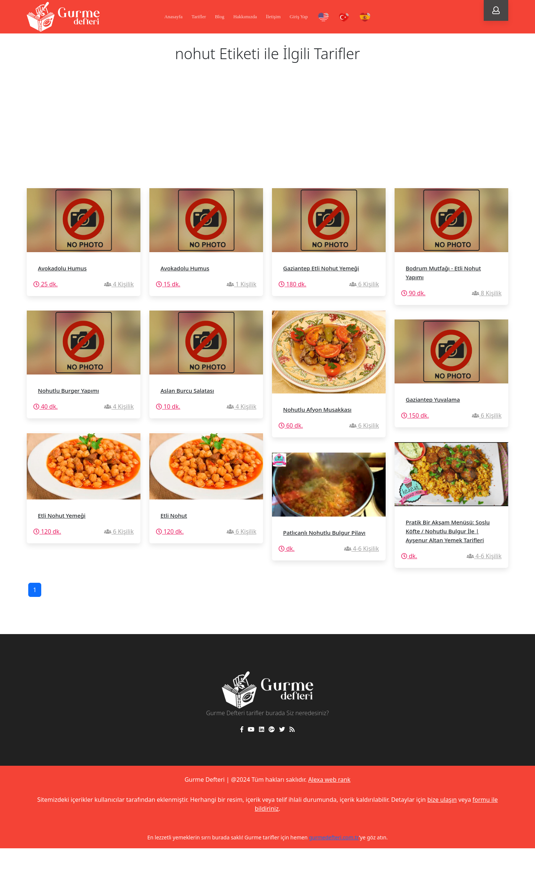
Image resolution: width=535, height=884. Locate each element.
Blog (219, 16)
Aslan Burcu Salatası (187, 390)
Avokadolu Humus (62, 268)
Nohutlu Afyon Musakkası (317, 409)
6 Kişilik (364, 284)
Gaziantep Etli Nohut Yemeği (321, 268)
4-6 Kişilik (484, 556)
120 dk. (47, 531)
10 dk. (168, 406)
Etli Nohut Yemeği (61, 515)
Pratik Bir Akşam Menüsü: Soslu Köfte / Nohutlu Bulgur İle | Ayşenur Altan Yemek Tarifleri (448, 531)
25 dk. (45, 284)
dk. (409, 556)
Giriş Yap (299, 16)
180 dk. (292, 284)
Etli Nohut (173, 515)
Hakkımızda (245, 16)
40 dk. (45, 406)
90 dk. (413, 293)
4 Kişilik (119, 284)
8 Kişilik (487, 293)
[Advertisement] (267, 132)
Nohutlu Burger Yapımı (68, 390)
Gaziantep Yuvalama (433, 399)
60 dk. (291, 425)
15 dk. (168, 284)
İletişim (273, 16)
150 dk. (415, 415)
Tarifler (198, 16)
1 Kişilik (241, 284)
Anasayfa (173, 16)
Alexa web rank (329, 779)
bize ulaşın (442, 799)
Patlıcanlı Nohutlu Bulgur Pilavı (324, 532)
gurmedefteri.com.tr (334, 837)
